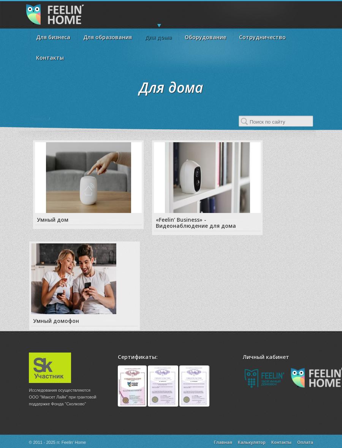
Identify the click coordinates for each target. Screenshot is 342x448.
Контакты (50, 57)
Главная (38, 118)
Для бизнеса (53, 37)
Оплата (305, 442)
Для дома (158, 35)
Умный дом (52, 219)
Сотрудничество (262, 37)
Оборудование (205, 37)
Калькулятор (252, 442)
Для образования (107, 37)
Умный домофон (56, 320)
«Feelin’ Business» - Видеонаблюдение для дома (196, 222)
